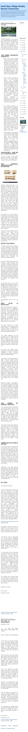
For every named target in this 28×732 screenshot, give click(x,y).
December (24, 54)
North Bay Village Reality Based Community (13, 7)
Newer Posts (3, 725)
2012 (22, 109)
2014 (22, 105)
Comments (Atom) (11, 728)
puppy (12, 158)
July (23, 95)
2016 (22, 100)
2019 (22, 47)
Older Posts (15, 725)
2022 (22, 40)
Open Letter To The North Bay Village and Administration (8, 621)
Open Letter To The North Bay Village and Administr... (24, 78)
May (23, 98)
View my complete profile (23, 131)
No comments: (7, 613)
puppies (15, 49)
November (24, 59)
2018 (22, 49)
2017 (22, 51)
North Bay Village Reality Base (23, 127)
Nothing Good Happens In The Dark (8, 24)
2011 (22, 111)
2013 (22, 107)
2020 (22, 44)
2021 (22, 42)
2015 (22, 103)
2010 (22, 114)
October (24, 87)
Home (9, 725)
